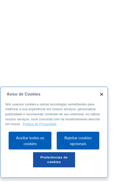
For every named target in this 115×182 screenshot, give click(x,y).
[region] (54, 132)
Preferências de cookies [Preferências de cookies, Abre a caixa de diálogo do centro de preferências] (54, 159)
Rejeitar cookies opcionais (78, 140)
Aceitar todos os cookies (30, 140)
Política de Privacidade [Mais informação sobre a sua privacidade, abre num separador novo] (39, 124)
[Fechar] (101, 94)
